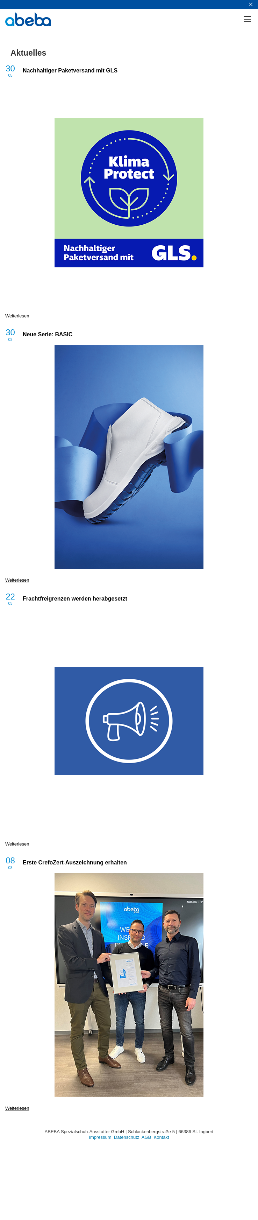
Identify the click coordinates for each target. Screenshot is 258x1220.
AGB (146, 1137)
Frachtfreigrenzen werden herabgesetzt (75, 599)
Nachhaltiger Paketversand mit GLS (70, 70)
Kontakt (161, 1137)
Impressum (100, 1137)
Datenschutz (126, 1137)
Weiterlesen (17, 315)
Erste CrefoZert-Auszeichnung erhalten (75, 862)
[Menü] (250, 19)
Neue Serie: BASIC (47, 334)
